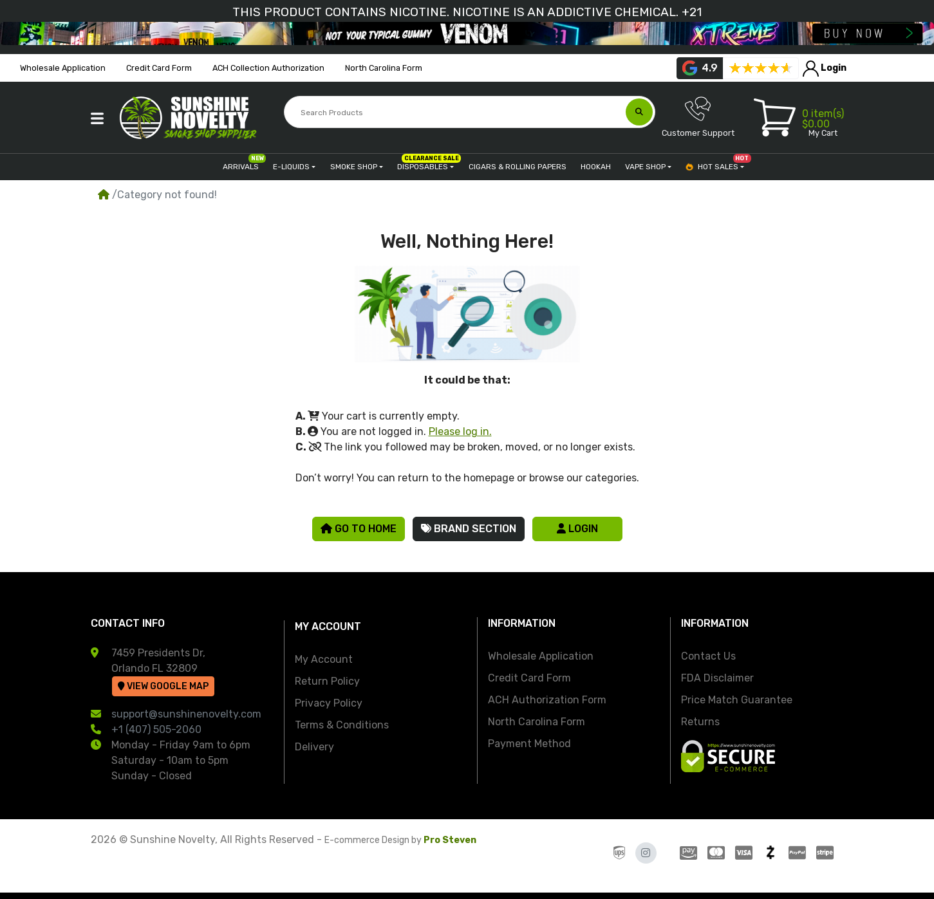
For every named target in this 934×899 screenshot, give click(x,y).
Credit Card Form (529, 678)
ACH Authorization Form (547, 700)
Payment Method (529, 743)
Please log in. (460, 431)
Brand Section (468, 529)
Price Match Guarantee (736, 700)
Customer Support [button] (698, 117)
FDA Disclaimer (717, 678)
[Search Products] (456, 112)
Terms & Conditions (342, 725)
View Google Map (163, 686)
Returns (700, 722)
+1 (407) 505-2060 (156, 729)
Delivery (314, 747)
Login (577, 529)
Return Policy (327, 681)
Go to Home (359, 529)
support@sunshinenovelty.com (186, 714)
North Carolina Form (536, 722)
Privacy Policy (328, 703)
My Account (324, 659)
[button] (97, 118)
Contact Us (708, 656)
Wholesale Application (540, 656)
